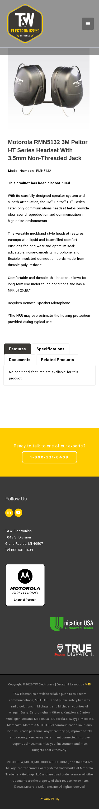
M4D (88, 684)
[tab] (17, 348)
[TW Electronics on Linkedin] (9, 513)
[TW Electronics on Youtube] (18, 513)
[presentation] (17, 349)
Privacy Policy (49, 799)
